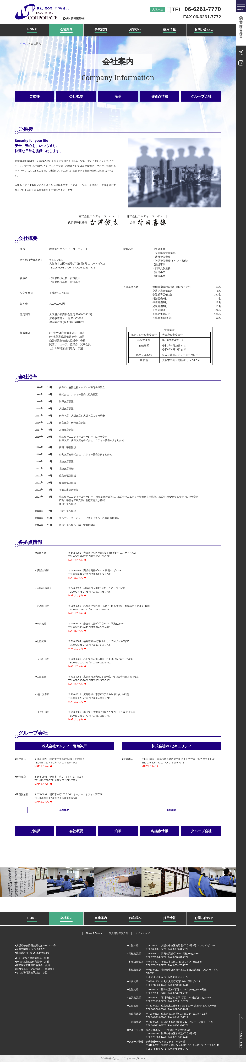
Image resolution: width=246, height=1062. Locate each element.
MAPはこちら (75, 560)
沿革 (117, 96)
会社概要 (76, 96)
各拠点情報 (159, 96)
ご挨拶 (34, 96)
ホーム (24, 43)
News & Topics (94, 933)
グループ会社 (201, 96)
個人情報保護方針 (75, 18)
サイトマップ (142, 933)
